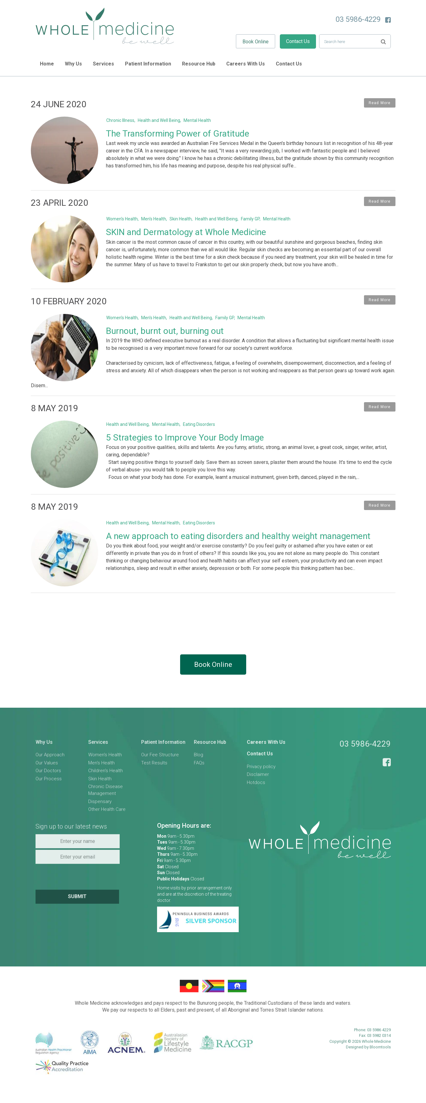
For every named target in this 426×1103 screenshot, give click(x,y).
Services (103, 64)
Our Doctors (48, 786)
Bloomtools (380, 1062)
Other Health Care (107, 825)
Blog (198, 770)
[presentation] (78, 892)
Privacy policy (261, 782)
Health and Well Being (160, 120)
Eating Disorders (200, 434)
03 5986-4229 (358, 19)
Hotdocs (256, 798)
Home (47, 64)
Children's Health (105, 786)
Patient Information (148, 64)
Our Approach (50, 770)
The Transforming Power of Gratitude (179, 133)
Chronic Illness (122, 120)
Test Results (154, 778)
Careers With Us (246, 64)
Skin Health (182, 220)
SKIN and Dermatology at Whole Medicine (187, 233)
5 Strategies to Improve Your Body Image (186, 447)
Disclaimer (258, 790)
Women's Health (123, 220)
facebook (388, 20)
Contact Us (298, 41)
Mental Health (198, 120)
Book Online (255, 42)
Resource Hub (199, 64)
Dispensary (100, 817)
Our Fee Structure (160, 770)
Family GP (251, 220)
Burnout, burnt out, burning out (166, 333)
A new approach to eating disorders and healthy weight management (239, 547)
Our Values (47, 778)
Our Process (49, 794)
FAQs (199, 778)
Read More (380, 103)
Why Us (73, 64)
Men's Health (154, 220)
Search (383, 41)
